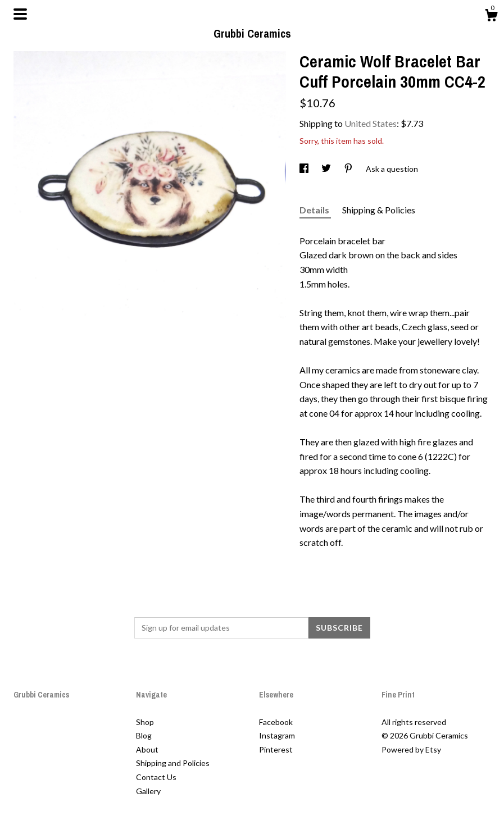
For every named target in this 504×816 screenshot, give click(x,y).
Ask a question (392, 169)
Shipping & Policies (378, 209)
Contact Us (156, 777)
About (147, 749)
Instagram (277, 735)
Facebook (276, 722)
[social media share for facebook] (304, 169)
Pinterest (276, 749)
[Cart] (491, 16)
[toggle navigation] (20, 14)
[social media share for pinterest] (349, 169)
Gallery (148, 791)
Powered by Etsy (411, 749)
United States (370, 123)
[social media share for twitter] (327, 169)
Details (315, 209)
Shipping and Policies (173, 763)
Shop (145, 722)
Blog (144, 735)
